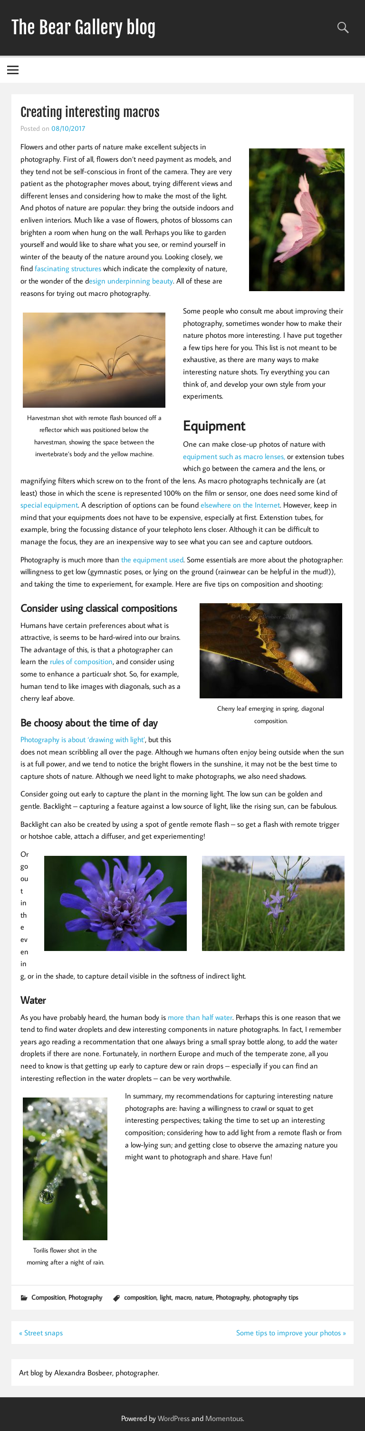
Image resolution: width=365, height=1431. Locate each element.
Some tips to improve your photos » (291, 1332)
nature (203, 1297)
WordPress (174, 1418)
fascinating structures (68, 268)
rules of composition (81, 661)
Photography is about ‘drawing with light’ (82, 739)
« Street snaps (41, 1332)
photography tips (275, 1297)
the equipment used (151, 559)
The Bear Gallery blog (83, 28)
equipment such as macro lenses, (234, 456)
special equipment (49, 505)
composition (140, 1297)
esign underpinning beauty (131, 280)
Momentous (224, 1418)
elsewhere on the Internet (240, 505)
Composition (48, 1297)
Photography (85, 1297)
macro (183, 1297)
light (166, 1297)
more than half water (200, 1017)
